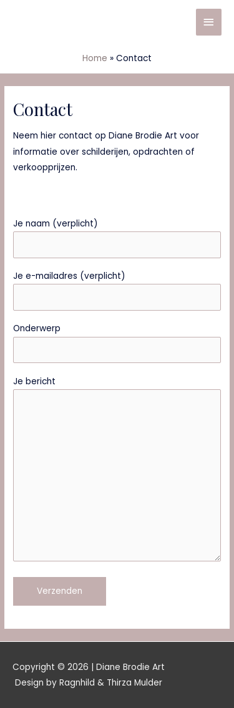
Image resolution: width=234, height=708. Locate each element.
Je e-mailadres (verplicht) (117, 290)
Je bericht (117, 471)
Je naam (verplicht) (117, 238)
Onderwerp (117, 342)
